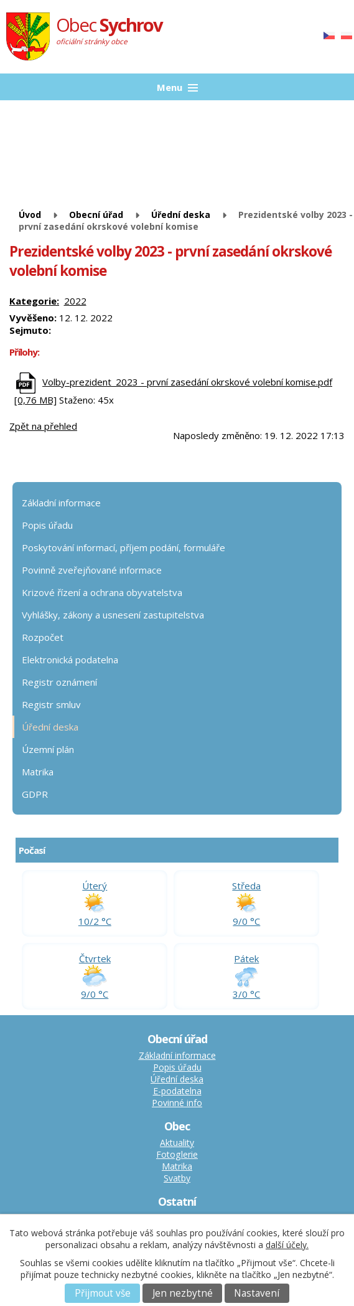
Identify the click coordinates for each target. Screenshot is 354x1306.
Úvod (30, 214)
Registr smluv (51, 704)
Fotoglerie (177, 1154)
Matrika (38, 771)
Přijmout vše (103, 1293)
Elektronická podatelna (70, 659)
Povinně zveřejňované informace (92, 570)
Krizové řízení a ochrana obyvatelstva (102, 592)
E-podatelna (177, 1091)
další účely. (287, 1245)
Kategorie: (34, 301)
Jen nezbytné (182, 1293)
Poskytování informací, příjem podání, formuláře (123, 547)
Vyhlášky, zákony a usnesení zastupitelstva (113, 614)
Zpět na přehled (43, 426)
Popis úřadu (47, 525)
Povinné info (177, 1103)
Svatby (177, 1178)
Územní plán (48, 749)
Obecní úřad (96, 214)
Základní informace (61, 502)
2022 (75, 301)
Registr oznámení (59, 682)
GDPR (35, 794)
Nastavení (256, 1293)
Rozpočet (42, 637)
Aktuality (177, 1142)
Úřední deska (180, 214)
